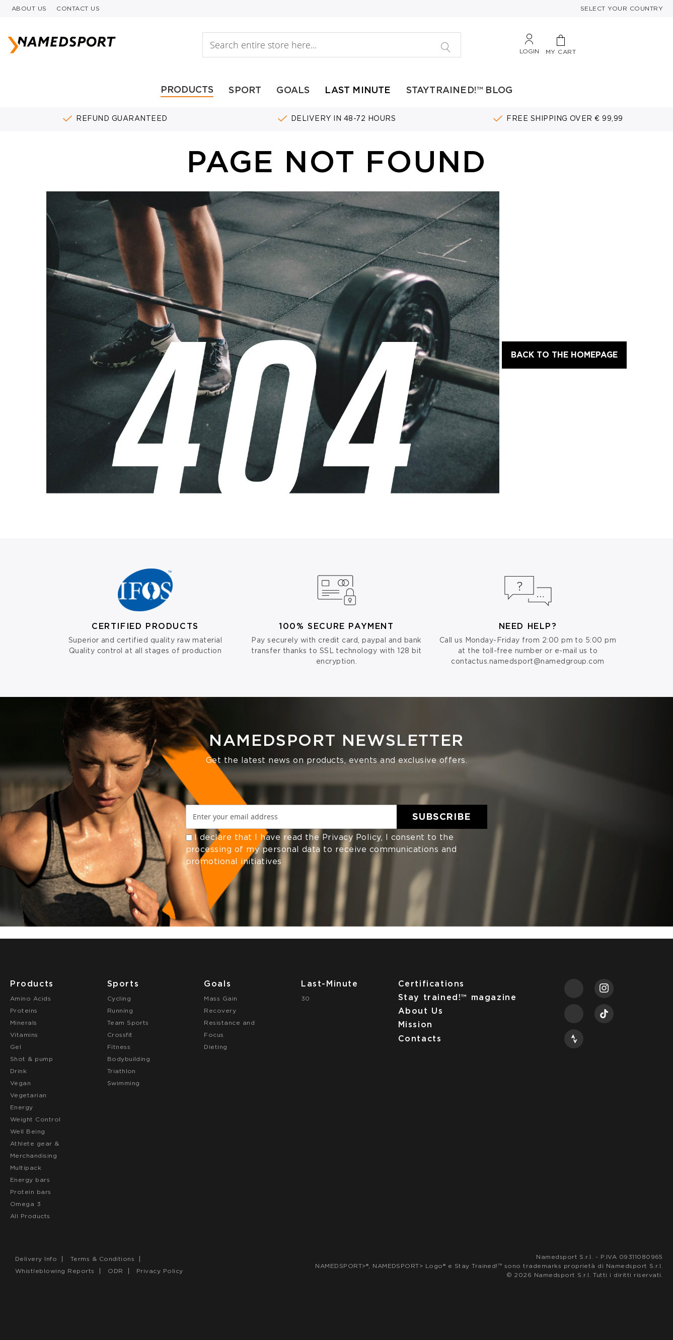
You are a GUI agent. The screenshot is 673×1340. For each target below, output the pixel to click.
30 (305, 998)
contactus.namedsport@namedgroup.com (528, 661)
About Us (420, 1011)
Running (120, 1010)
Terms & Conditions (102, 1258)
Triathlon (121, 1071)
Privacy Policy (351, 837)
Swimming (123, 1083)
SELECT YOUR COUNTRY (621, 8)
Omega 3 (25, 1204)
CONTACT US (78, 8)
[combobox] (331, 44)
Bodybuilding (129, 1059)
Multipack (25, 1167)
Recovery (220, 1010)
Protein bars (30, 1191)
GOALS (293, 90)
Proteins (24, 1010)
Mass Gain (220, 998)
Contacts (420, 1038)
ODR (115, 1271)
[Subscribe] (442, 817)
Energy (21, 1107)
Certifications (431, 984)
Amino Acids (30, 998)
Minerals (23, 1022)
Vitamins (24, 1034)
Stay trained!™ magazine (457, 997)
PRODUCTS (187, 89)
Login (529, 51)
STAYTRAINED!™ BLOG (459, 90)
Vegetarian (28, 1095)
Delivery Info (36, 1258)
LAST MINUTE (358, 90)
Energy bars (30, 1179)
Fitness (118, 1046)
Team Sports (128, 1022)
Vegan (20, 1083)
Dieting (215, 1046)
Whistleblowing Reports (55, 1271)
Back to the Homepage (564, 355)
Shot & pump (31, 1059)
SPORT (245, 90)
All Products (30, 1216)
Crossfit (120, 1034)
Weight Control (35, 1119)
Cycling (119, 998)
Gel (15, 1046)
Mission (415, 1024)
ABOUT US (29, 8)
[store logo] (89, 45)
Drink (18, 1071)
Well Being (27, 1131)
